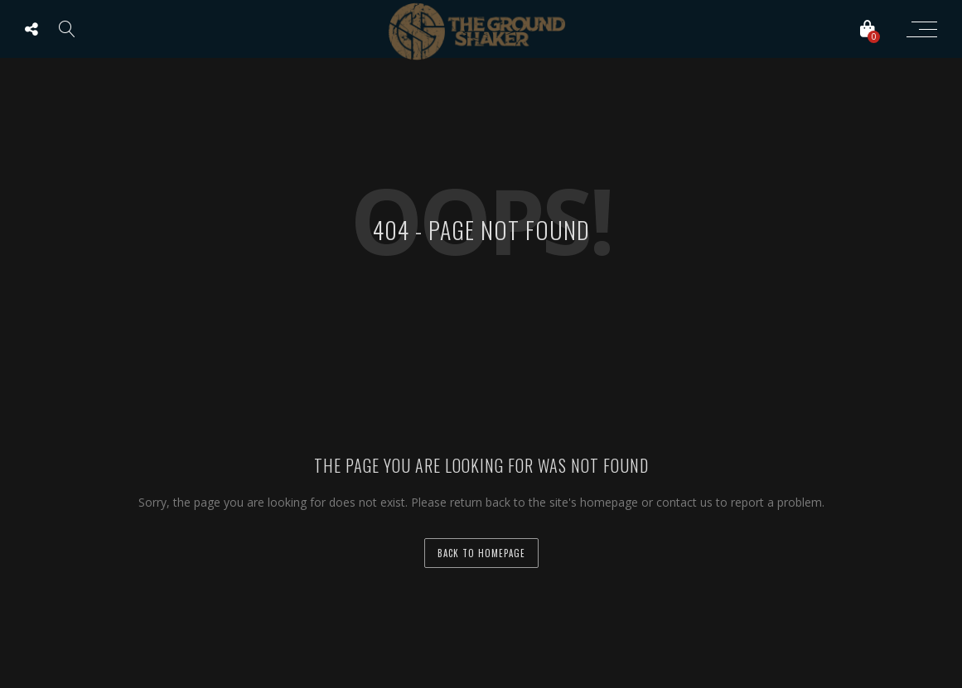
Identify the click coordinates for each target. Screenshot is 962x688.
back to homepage (481, 553)
